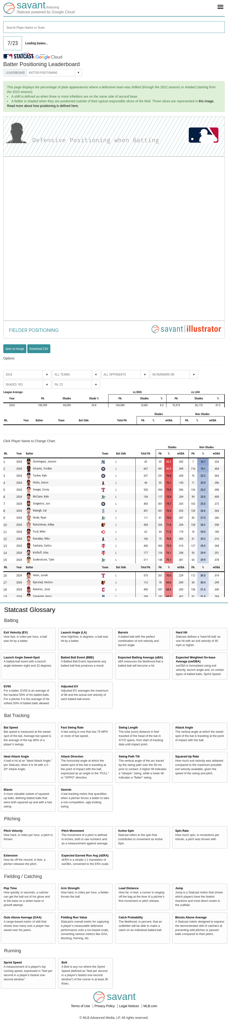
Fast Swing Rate (72, 727)
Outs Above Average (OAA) (22, 917)
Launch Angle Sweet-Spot (22, 657)
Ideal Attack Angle (16, 756)
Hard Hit (181, 632)
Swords (66, 789)
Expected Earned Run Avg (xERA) (85, 855)
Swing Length (128, 727)
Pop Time (10, 888)
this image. (206, 101)
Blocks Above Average (191, 917)
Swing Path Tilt (129, 756)
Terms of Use (81, 1006)
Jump (179, 888)
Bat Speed (11, 727)
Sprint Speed (13, 962)
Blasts (8, 789)
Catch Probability (131, 917)
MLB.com (150, 1006)
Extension (11, 855)
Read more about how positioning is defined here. (43, 106)
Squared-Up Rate (187, 756)
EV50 (7, 686)
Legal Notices (129, 1006)
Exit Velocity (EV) (16, 632)
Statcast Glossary (29, 609)
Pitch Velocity (13, 830)
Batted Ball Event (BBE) (77, 657)
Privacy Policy (105, 1006)
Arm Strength (70, 888)
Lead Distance (128, 888)
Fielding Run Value (74, 917)
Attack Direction (72, 756)
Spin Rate (182, 830)
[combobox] (114, 27)
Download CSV (38, 349)
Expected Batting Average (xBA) (140, 657)
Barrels (123, 632)
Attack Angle (184, 727)
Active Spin (126, 830)
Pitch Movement (73, 830)
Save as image (14, 349)
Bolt (64, 962)
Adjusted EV (69, 686)
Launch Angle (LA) (74, 632)
